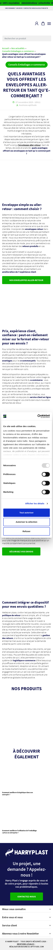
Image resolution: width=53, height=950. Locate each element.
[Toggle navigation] (49, 23)
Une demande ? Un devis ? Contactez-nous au (26, 8)
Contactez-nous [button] (26, 896)
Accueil (5, 48)
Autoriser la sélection (26, 522)
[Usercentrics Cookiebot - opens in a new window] (38, 416)
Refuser (27, 531)
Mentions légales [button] (25, 944)
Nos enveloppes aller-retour (26, 280)
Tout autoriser (27, 512)
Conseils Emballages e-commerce (18, 51)
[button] (36, 23)
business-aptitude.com (32, 946)
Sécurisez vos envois (21, 551)
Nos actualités (18, 48)
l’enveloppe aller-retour (29, 145)
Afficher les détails (34, 503)
